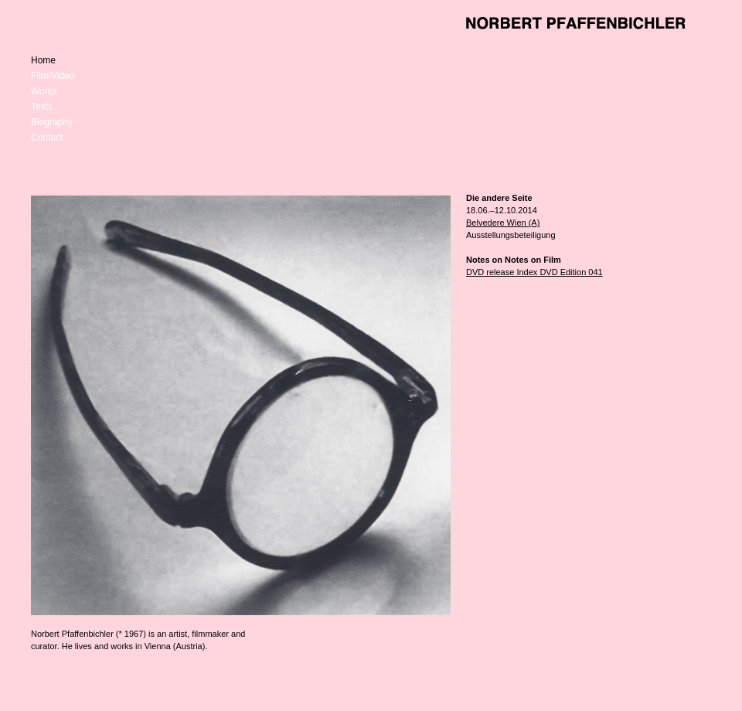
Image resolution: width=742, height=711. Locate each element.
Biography (52, 122)
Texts (42, 106)
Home (43, 60)
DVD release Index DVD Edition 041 (534, 272)
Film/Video (52, 75)
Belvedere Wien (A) (502, 222)
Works (44, 91)
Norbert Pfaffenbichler (576, 23)
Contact (47, 137)
